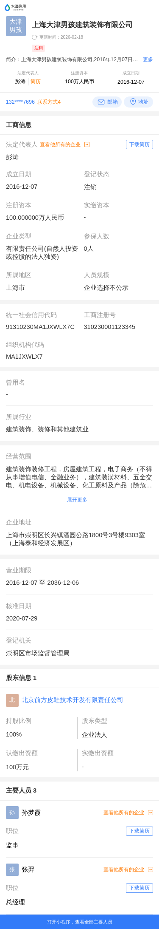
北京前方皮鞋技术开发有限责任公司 (72, 700)
